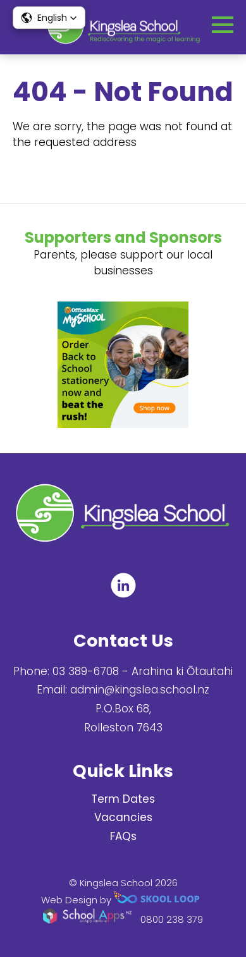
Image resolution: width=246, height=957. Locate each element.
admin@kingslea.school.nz (139, 689)
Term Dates (123, 799)
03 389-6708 (85, 671)
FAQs (123, 836)
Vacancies (123, 817)
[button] (49, 17)
